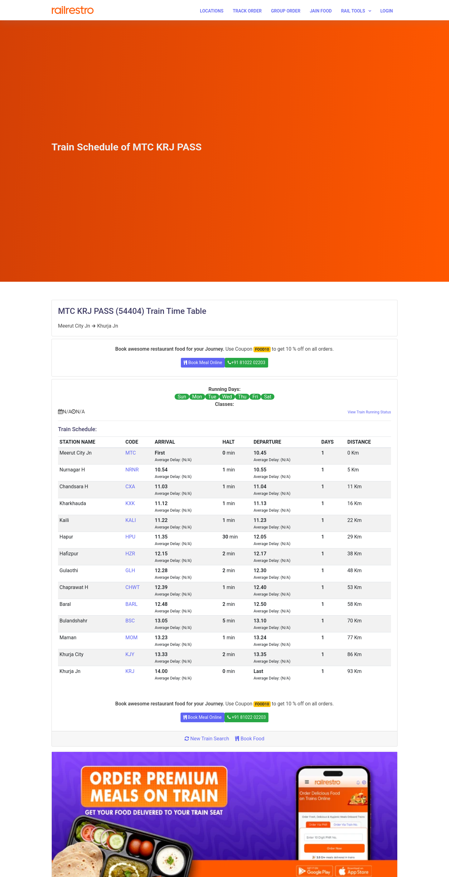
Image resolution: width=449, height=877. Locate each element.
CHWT (132, 587)
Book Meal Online (203, 362)
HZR (130, 554)
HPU (130, 537)
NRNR (132, 470)
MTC (130, 453)
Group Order (285, 10)
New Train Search (207, 739)
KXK (130, 503)
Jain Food (321, 10)
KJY (129, 654)
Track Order (247, 10)
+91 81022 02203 (246, 362)
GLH (130, 570)
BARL (131, 604)
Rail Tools (353, 10)
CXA (130, 487)
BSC (130, 621)
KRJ (129, 671)
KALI (130, 520)
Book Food (249, 739)
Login (386, 10)
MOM (131, 638)
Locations (211, 10)
